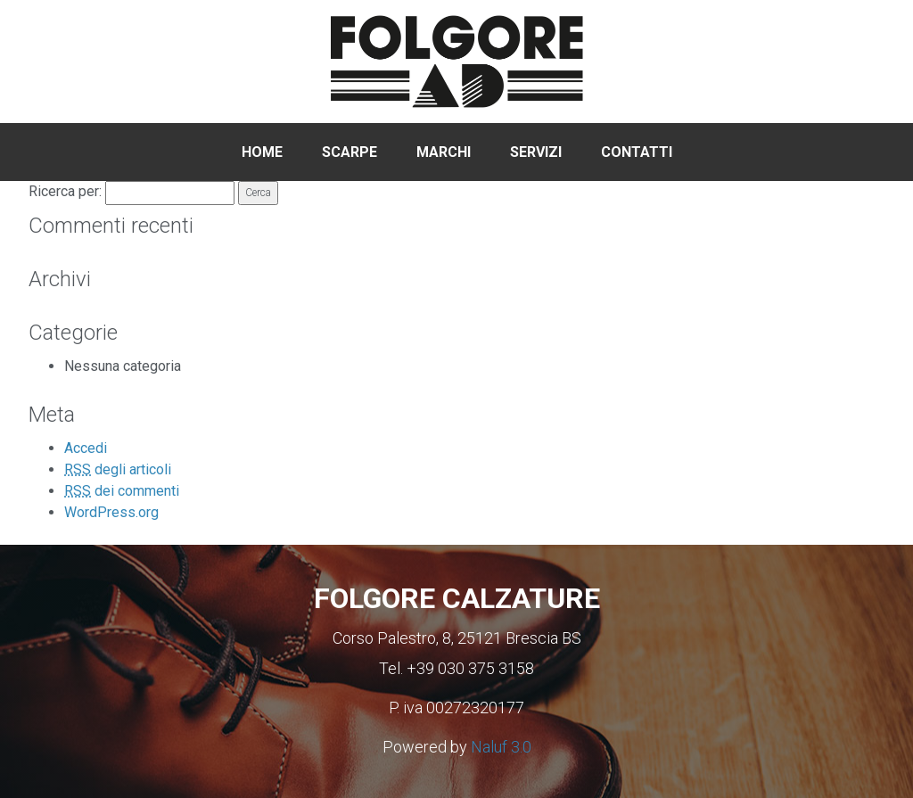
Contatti (636, 152)
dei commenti (121, 490)
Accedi (85, 448)
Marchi (443, 152)
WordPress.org (111, 512)
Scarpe (349, 152)
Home (262, 152)
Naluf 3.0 (501, 746)
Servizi (536, 152)
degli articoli (117, 469)
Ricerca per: (65, 191)
